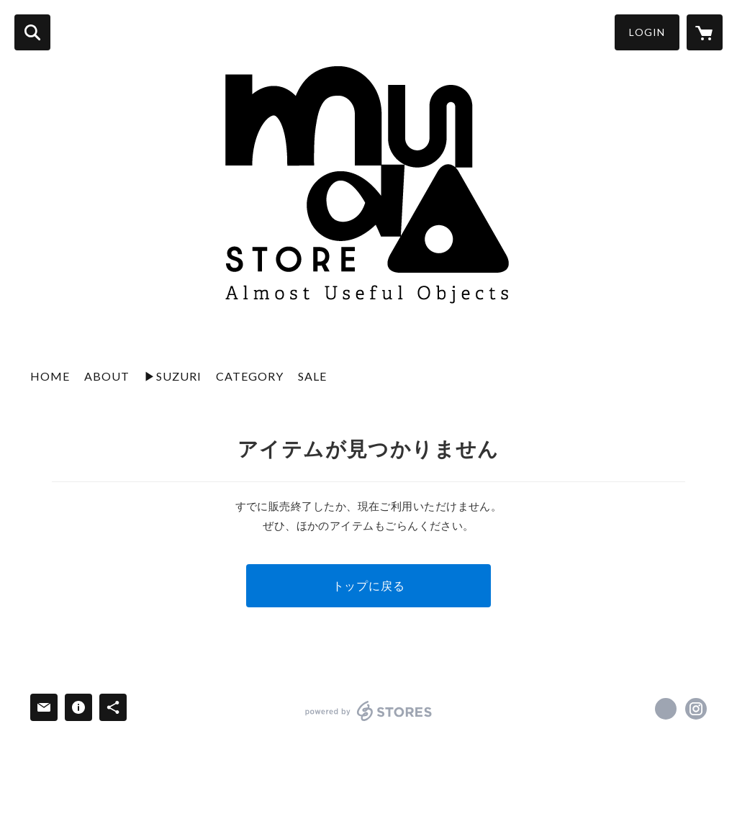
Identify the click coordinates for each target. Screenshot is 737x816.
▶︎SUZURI (173, 376)
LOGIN (647, 32)
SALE (312, 376)
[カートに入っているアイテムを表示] (705, 32)
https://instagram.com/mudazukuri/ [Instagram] (696, 709)
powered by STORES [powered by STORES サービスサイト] (369, 711)
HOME (50, 376)
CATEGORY (250, 376)
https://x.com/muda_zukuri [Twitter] (666, 709)
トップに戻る (369, 585)
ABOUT (107, 376)
